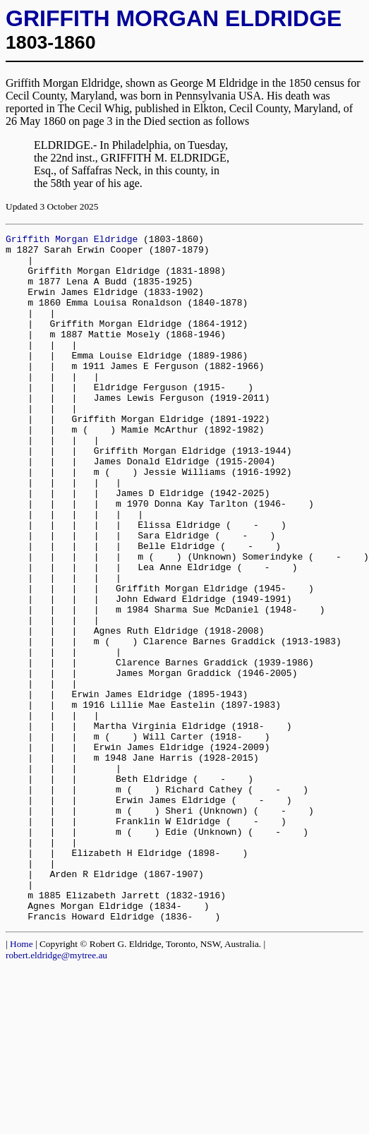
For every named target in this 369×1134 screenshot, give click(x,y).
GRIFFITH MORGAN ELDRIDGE (173, 18)
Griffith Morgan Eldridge (72, 240)
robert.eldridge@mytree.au (56, 1092)
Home (21, 1081)
